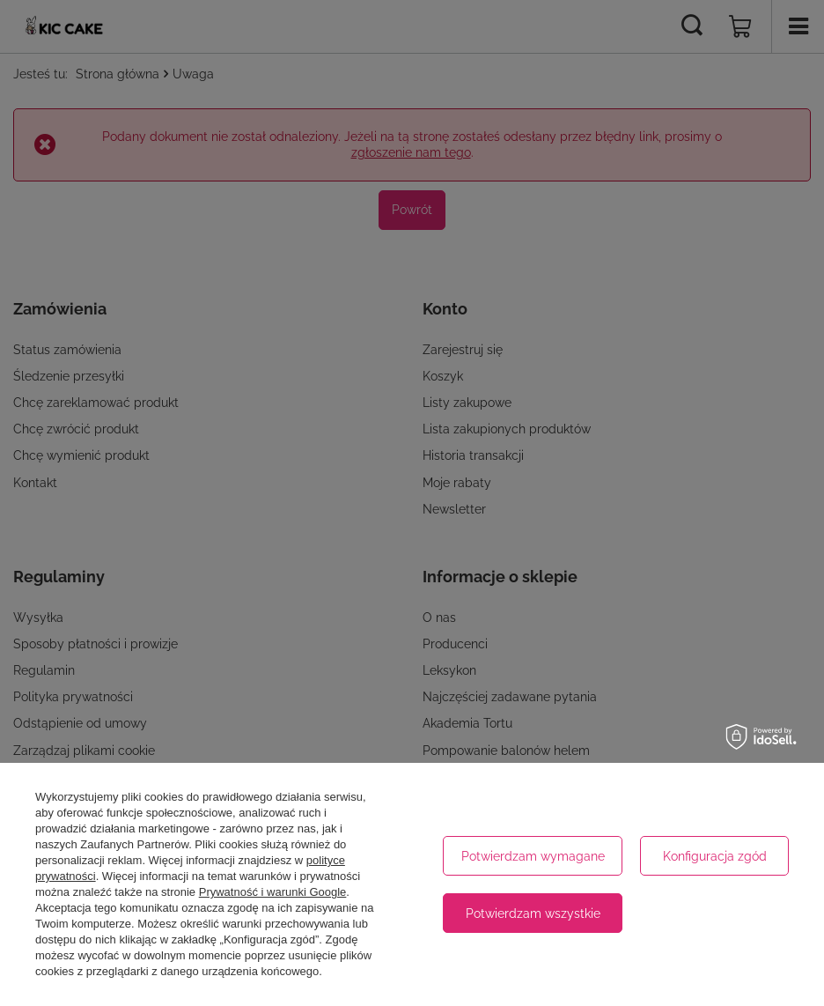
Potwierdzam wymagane (533, 856)
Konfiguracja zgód (715, 856)
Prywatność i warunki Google (273, 892)
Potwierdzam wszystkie (533, 913)
